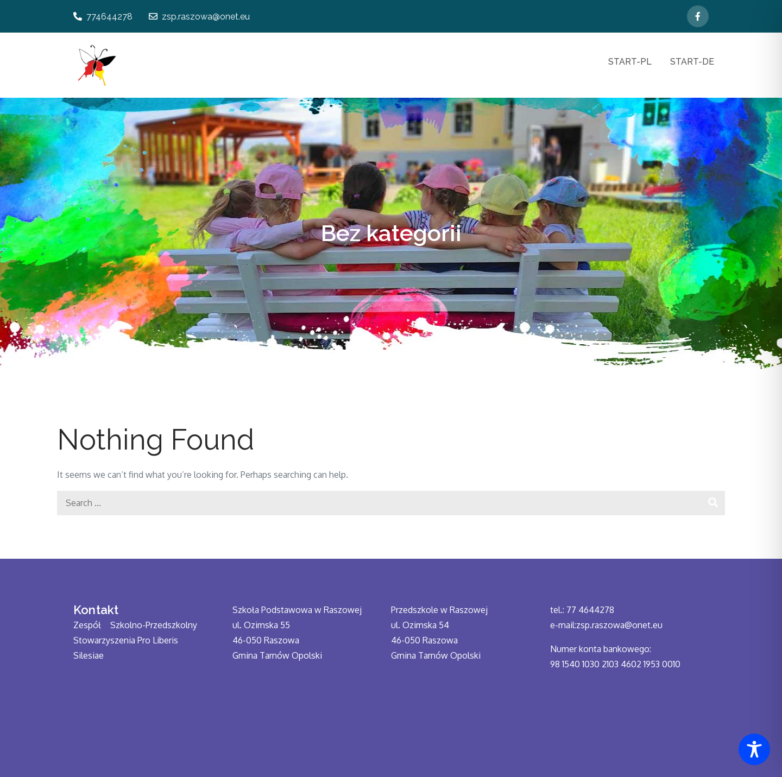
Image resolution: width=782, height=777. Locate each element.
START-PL (630, 61)
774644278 (103, 16)
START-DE (692, 61)
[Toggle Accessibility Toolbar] (754, 749)
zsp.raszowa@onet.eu (199, 16)
